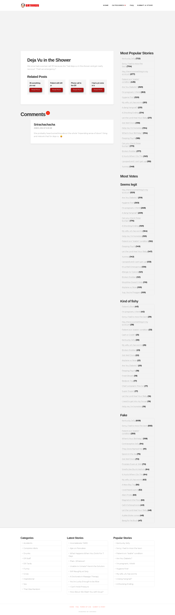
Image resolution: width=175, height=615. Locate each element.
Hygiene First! (130, 97)
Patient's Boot (130, 306)
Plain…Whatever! (77, 561)
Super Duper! (130, 391)
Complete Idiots (31, 548)
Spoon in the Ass (131, 454)
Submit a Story (99, 607)
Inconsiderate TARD (79, 543)
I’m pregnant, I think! (125, 564)
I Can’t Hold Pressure (79, 587)
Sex (25, 584)
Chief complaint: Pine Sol (135, 386)
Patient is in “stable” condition (129, 553)
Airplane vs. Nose (132, 287)
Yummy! (128, 166)
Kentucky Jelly (131, 58)
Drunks (27, 553)
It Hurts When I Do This (135, 156)
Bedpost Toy (129, 381)
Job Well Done (131, 123)
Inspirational (29, 579)
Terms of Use (85, 607)
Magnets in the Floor (133, 500)
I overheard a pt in (132, 490)
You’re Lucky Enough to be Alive (84, 582)
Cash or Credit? (130, 335)
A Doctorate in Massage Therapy (84, 577)
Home (72, 607)
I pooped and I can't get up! (136, 161)
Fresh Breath (129, 376)
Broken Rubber (131, 151)
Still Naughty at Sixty (79, 571)
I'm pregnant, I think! (133, 92)
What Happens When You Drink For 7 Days (86, 554)
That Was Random (32, 589)
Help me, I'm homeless (134, 128)
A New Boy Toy (130, 485)
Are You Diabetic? (132, 87)
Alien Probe (129, 495)
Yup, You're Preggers (134, 292)
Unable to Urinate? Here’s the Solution (87, 566)
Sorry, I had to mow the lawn (137, 317)
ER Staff (27, 558)
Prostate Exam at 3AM (134, 464)
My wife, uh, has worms (134, 102)
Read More (35, 90)
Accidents (28, 543)
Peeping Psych (131, 138)
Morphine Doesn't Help (134, 282)
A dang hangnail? (132, 107)
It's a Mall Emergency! (134, 267)
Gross (26, 574)
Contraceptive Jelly (132, 444)
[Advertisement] (87, 31)
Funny (26, 569)
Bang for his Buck (132, 521)
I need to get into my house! (136, 401)
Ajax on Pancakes (77, 548)
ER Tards (28, 564)
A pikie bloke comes (133, 515)
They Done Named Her (134, 449)
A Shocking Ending (133, 113)
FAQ (77, 607)
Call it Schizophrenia (133, 505)
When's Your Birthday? (135, 133)
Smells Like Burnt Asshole (135, 469)
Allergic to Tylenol (132, 272)
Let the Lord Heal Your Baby (137, 118)
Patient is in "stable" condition (137, 241)
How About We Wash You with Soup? (86, 592)
